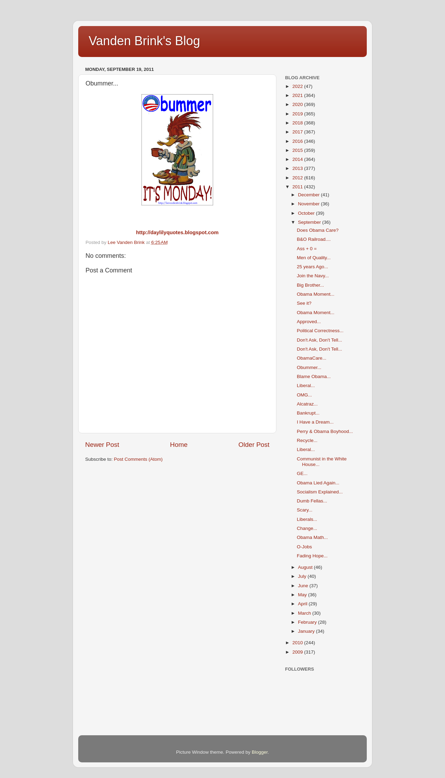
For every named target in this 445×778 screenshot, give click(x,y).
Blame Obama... (314, 376)
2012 (298, 177)
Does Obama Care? (318, 230)
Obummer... (309, 367)
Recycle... (307, 440)
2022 (298, 86)
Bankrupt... (308, 413)
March (305, 613)
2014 (298, 159)
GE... (302, 473)
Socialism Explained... (320, 491)
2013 (298, 168)
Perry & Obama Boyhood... (325, 431)
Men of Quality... (314, 257)
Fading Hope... (312, 555)
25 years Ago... (312, 266)
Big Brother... (310, 285)
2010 (298, 642)
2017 (298, 131)
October (307, 213)
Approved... (309, 321)
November (309, 203)
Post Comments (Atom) (138, 459)
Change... (307, 528)
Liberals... (307, 519)
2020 (298, 104)
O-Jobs (304, 546)
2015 (298, 150)
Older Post (253, 444)
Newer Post (102, 444)
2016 (298, 141)
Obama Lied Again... (318, 482)
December (309, 194)
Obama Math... (312, 537)
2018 (298, 122)
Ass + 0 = (307, 248)
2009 (298, 652)
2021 (298, 95)
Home (178, 444)
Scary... (305, 510)
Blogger (260, 752)
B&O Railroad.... (314, 239)
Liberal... (306, 385)
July (303, 576)
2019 (298, 113)
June (303, 585)
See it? (304, 303)
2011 (298, 186)
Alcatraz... (307, 404)
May (303, 594)
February (308, 622)
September (310, 222)
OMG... (304, 395)
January (307, 631)
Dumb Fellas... (312, 500)
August (306, 567)
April (303, 603)
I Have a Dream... (315, 422)
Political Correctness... (320, 330)
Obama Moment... (315, 294)
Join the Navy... (313, 275)
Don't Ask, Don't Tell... (319, 340)
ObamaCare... (311, 358)
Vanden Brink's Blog (144, 41)
